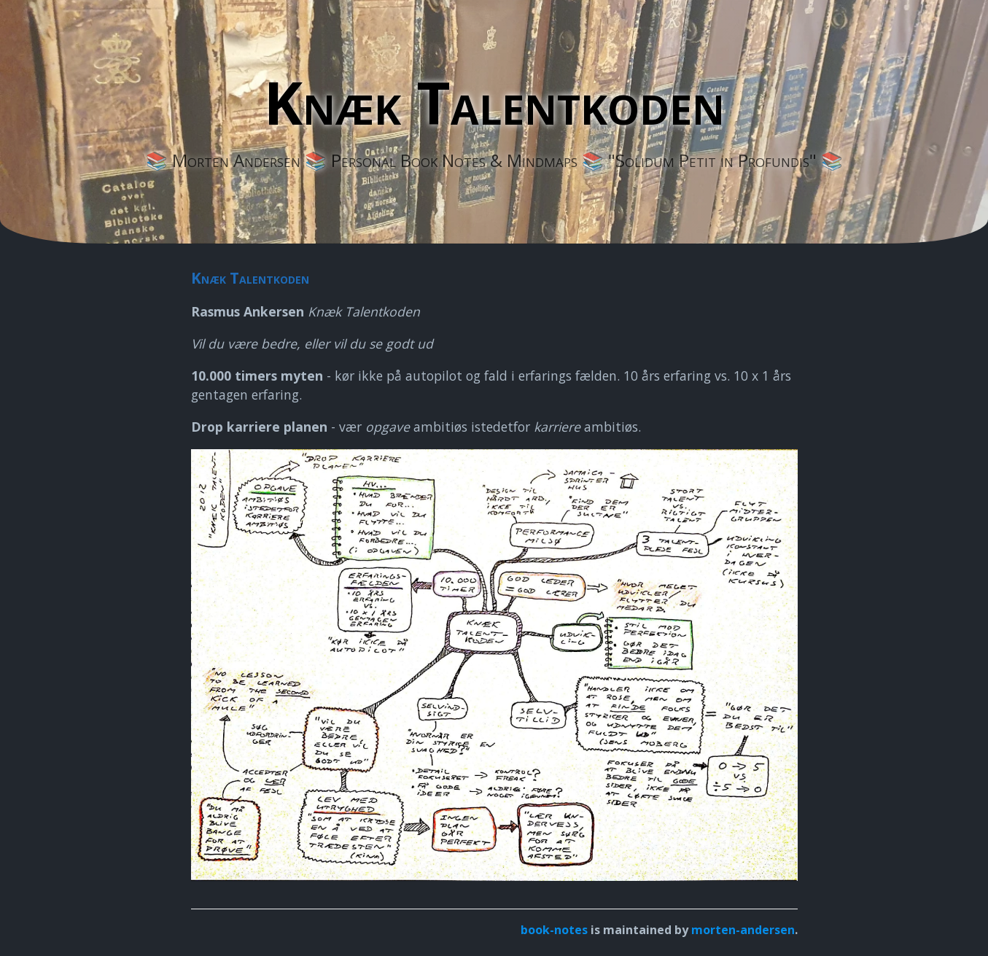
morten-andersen (743, 930)
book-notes (554, 930)
